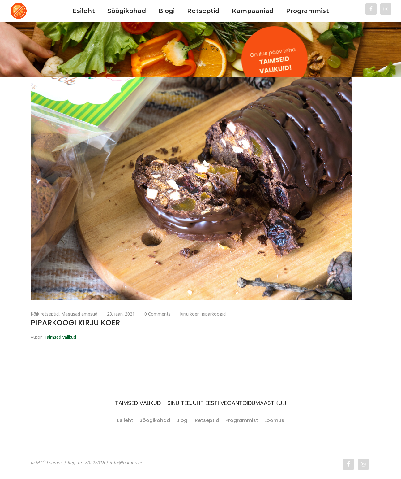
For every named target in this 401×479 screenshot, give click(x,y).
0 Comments (157, 314)
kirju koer (189, 314)
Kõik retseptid (45, 314)
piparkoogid (214, 314)
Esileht (125, 420)
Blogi (182, 420)
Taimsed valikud (60, 337)
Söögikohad (154, 420)
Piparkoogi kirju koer (75, 323)
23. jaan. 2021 (121, 314)
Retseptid (207, 420)
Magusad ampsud (79, 314)
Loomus (274, 420)
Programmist (241, 420)
